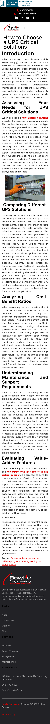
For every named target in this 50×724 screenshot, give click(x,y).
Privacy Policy (8, 714)
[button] (24, 28)
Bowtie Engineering (11, 704)
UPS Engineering (29, 561)
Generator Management (23, 558)
